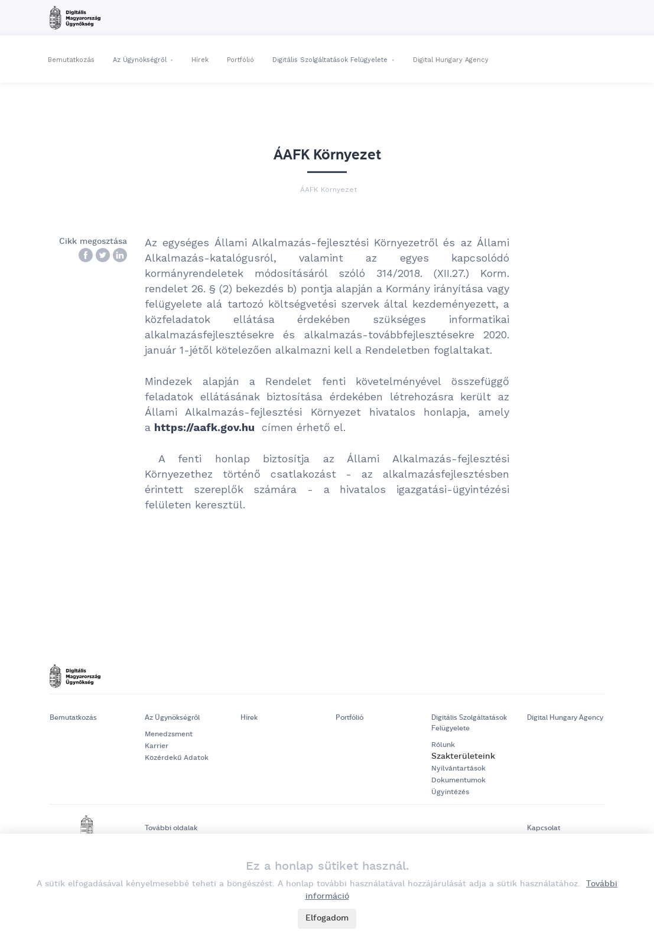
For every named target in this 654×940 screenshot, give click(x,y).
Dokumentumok (458, 780)
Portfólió (240, 60)
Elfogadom (327, 918)
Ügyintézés (450, 792)
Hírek (200, 60)
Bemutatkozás (71, 60)
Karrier (156, 746)
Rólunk (443, 744)
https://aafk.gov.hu (204, 427)
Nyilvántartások (458, 768)
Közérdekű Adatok (177, 757)
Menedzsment (169, 734)
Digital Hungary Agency (451, 60)
